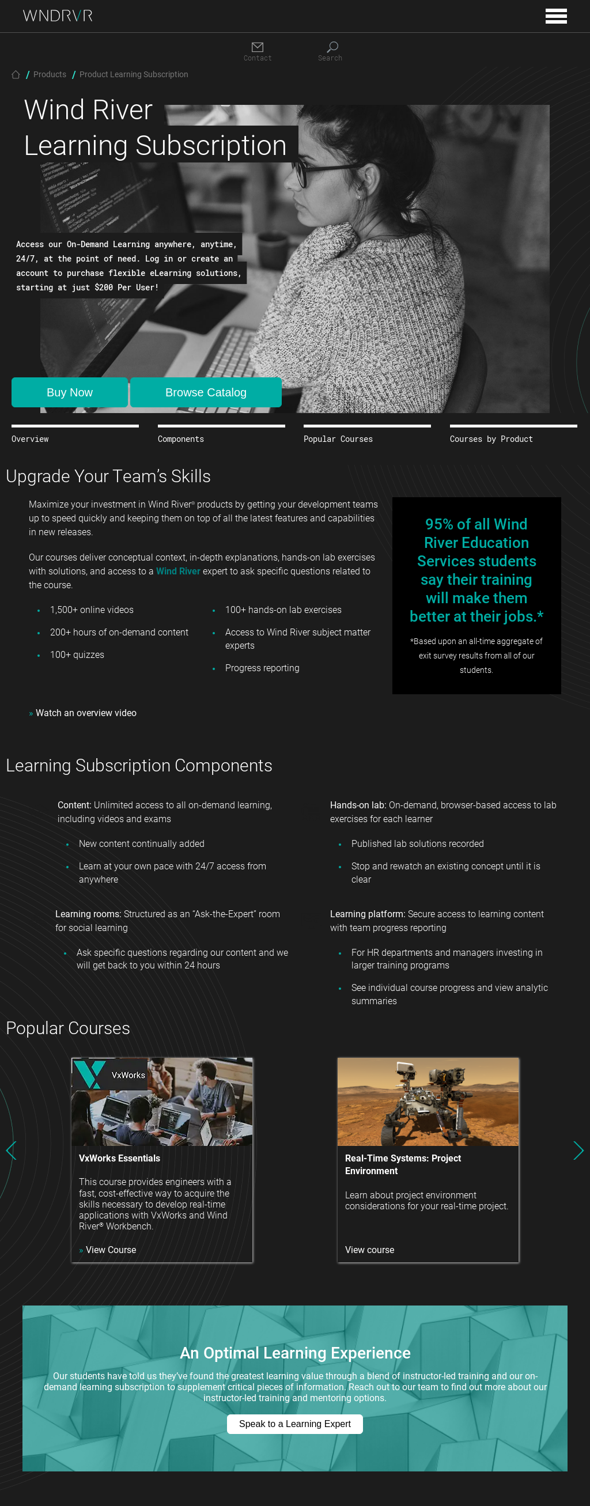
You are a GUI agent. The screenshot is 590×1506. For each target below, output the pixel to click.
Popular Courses (338, 438)
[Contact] (257, 52)
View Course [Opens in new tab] (107, 1249)
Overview (30, 438)
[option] (162, 1160)
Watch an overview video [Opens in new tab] (83, 712)
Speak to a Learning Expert (295, 1424)
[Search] (332, 52)
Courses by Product (491, 438)
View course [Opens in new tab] (369, 1249)
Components (181, 438)
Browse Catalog (206, 392)
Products (49, 74)
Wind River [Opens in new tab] (178, 571)
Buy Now (70, 392)
